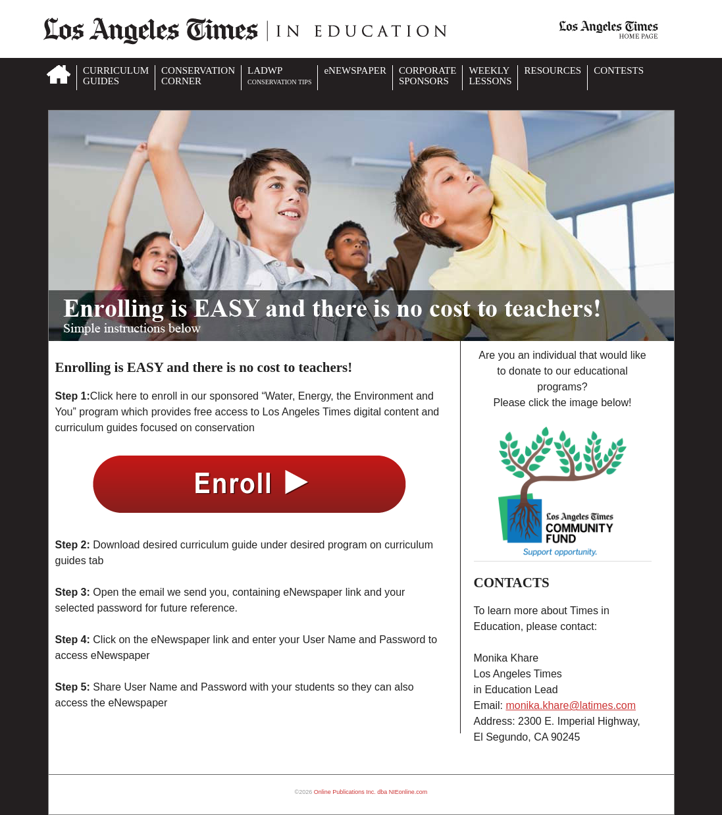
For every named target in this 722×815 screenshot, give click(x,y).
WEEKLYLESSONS (490, 75)
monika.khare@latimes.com (570, 705)
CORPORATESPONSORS (428, 75)
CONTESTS (619, 70)
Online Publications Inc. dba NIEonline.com (371, 792)
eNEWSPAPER (355, 70)
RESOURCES (552, 70)
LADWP (279, 75)
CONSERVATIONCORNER (198, 75)
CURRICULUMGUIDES (116, 75)
